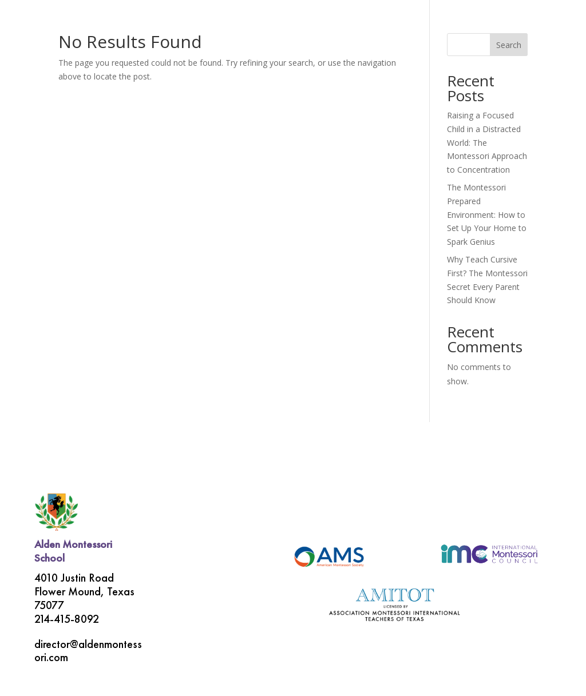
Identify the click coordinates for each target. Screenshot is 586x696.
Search (508, 44)
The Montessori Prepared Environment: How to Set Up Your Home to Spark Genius (486, 214)
